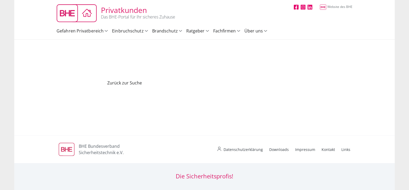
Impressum (305, 149)
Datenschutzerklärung (243, 149)
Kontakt (328, 149)
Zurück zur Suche (124, 83)
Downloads (279, 149)
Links (345, 149)
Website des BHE (336, 6)
